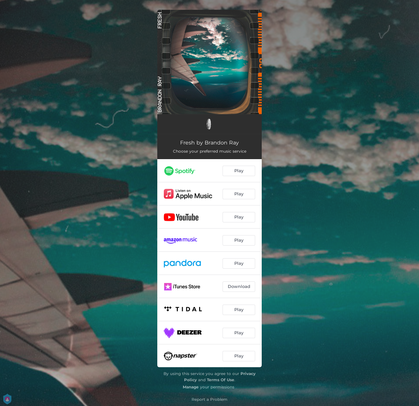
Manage (191, 386)
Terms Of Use (220, 379)
